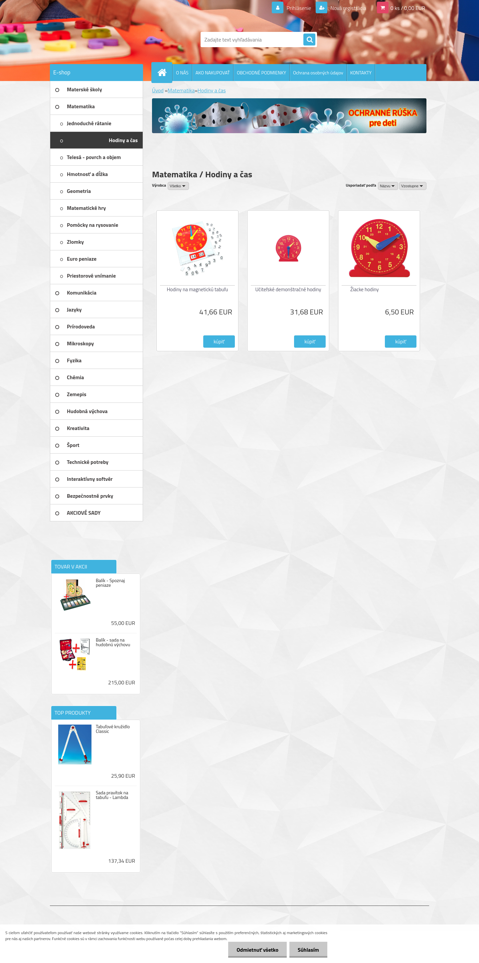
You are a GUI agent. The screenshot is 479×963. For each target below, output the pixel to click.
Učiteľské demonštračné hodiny (288, 289)
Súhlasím (308, 950)
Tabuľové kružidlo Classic (113, 729)
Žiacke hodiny (364, 289)
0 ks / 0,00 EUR (408, 8)
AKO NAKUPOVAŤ (213, 72)
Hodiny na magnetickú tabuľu (197, 289)
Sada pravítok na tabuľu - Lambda (112, 795)
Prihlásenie (298, 8)
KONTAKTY (361, 72)
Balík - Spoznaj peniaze (110, 582)
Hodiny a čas (212, 90)
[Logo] (95, 39)
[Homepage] (164, 72)
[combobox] (388, 186)
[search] (309, 40)
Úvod (158, 90)
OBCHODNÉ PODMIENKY (261, 72)
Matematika (181, 90)
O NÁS (182, 72)
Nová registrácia (347, 8)
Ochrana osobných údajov (318, 72)
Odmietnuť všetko (257, 950)
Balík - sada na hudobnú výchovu (113, 642)
